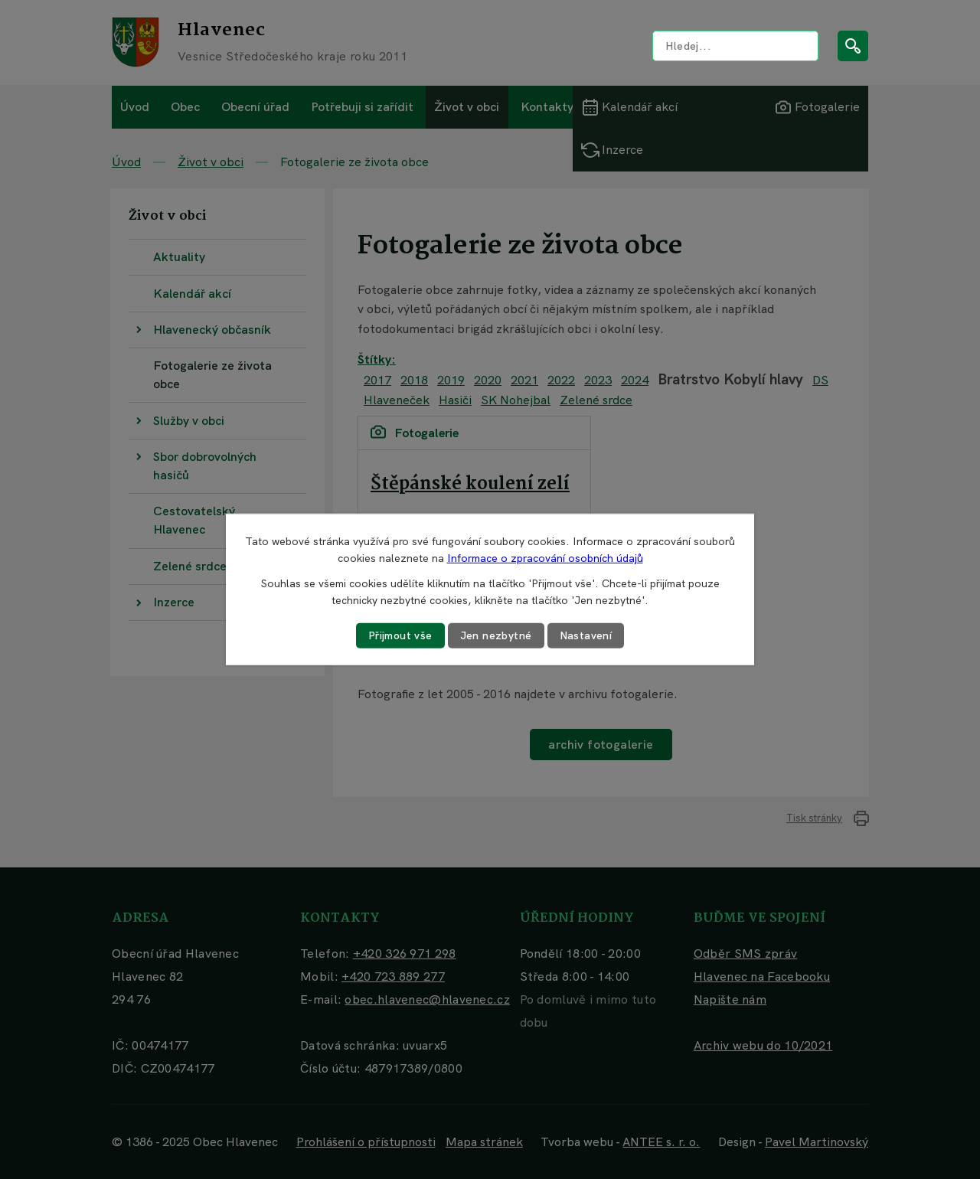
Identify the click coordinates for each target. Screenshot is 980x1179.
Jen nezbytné (496, 635)
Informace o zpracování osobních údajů (545, 558)
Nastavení (586, 635)
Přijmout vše (400, 635)
